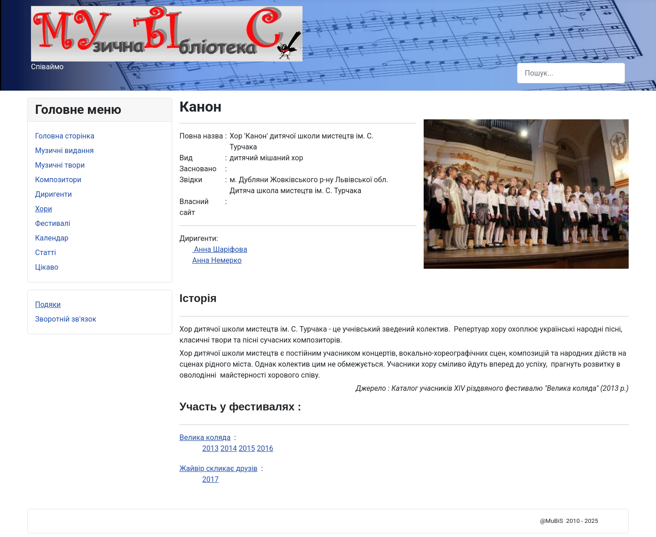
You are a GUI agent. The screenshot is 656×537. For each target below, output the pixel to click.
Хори (43, 209)
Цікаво (46, 267)
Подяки (48, 304)
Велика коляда (205, 437)
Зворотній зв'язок (65, 319)
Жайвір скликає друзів (218, 468)
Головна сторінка (64, 136)
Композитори (58, 179)
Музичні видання (64, 150)
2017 (210, 479)
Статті (45, 252)
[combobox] (571, 73)
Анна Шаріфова (219, 249)
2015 (247, 448)
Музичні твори (60, 165)
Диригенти (53, 194)
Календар (51, 238)
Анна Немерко (216, 260)
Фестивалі (52, 223)
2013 (210, 448)
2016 (265, 448)
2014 (228, 448)
